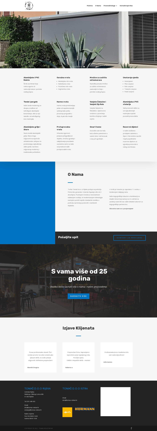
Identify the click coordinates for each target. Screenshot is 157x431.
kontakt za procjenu (129, 238)
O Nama (98, 6)
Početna (90, 6)
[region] (78, 38)
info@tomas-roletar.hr (31, 407)
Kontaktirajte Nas (126, 6)
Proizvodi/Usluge (109, 6)
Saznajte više (78, 296)
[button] (73, 66)
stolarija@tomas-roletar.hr (33, 410)
